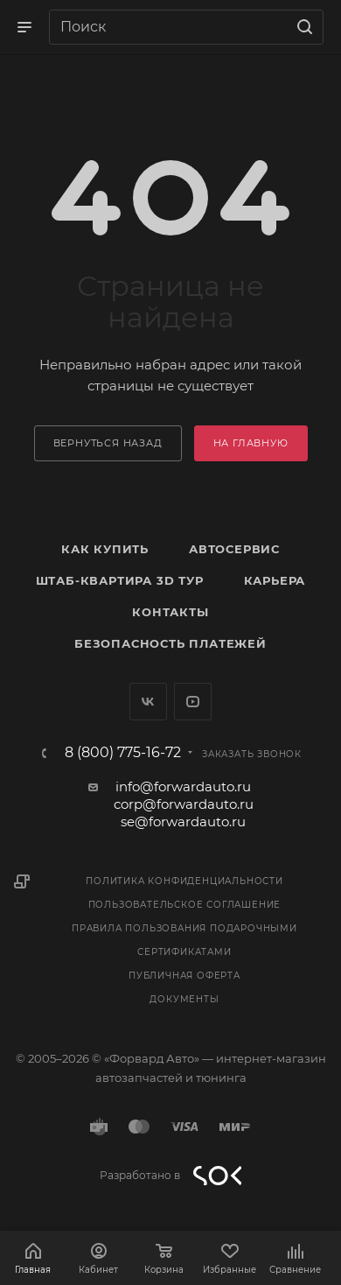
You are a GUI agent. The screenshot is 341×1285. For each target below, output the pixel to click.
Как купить (105, 549)
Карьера (275, 580)
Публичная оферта (184, 975)
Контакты (170, 612)
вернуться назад (108, 443)
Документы (184, 999)
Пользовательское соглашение (185, 904)
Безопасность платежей (170, 643)
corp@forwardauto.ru (184, 804)
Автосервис (234, 549)
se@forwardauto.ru (183, 821)
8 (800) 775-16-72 (123, 753)
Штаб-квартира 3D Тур (120, 580)
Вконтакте (148, 701)
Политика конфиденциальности (184, 881)
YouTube (193, 701)
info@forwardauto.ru (183, 786)
